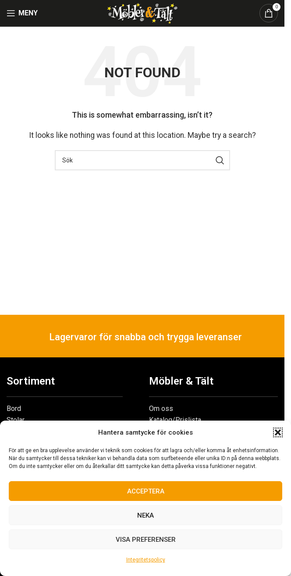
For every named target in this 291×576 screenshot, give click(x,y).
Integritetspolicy (145, 560)
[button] (277, 432)
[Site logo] (141, 12)
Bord (14, 408)
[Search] (142, 160)
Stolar (16, 420)
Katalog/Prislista (175, 420)
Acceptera (145, 491)
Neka (145, 515)
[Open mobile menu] (22, 13)
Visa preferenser (146, 540)
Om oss (161, 408)
